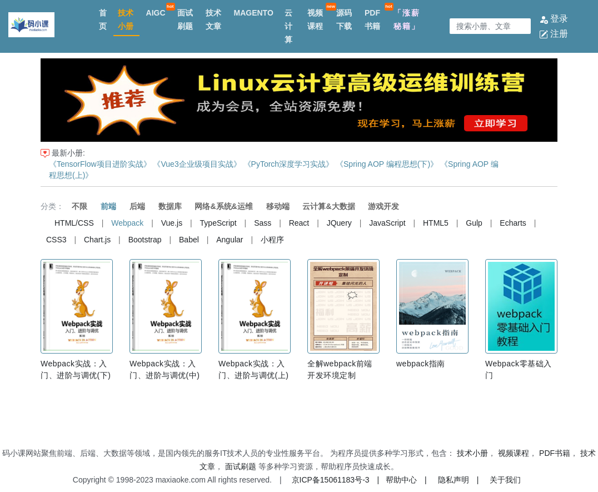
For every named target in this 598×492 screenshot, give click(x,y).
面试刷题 (185, 19)
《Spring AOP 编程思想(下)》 (387, 164)
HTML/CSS (74, 222)
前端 (108, 206)
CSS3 (56, 239)
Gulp (474, 222)
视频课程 (315, 19)
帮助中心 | (406, 479)
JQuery (339, 222)
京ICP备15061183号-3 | (336, 479)
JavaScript (387, 222)
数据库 (170, 206)
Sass (262, 222)
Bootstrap (145, 239)
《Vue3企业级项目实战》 (197, 164)
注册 (553, 33)
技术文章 (213, 19)
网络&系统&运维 (223, 206)
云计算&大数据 (328, 206)
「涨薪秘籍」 (406, 19)
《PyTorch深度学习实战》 (288, 164)
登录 (553, 18)
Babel (189, 239)
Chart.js (97, 239)
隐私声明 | (458, 479)
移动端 (278, 206)
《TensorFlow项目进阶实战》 (100, 164)
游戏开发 (383, 206)
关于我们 (505, 479)
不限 (79, 206)
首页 (103, 19)
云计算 (288, 26)
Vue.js (171, 222)
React (299, 222)
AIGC (156, 12)
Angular (229, 239)
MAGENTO (253, 12)
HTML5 (435, 222)
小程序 (272, 239)
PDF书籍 (372, 19)
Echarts (513, 222)
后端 (137, 206)
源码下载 (344, 19)
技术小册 (125, 19)
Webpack (127, 222)
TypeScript (218, 222)
